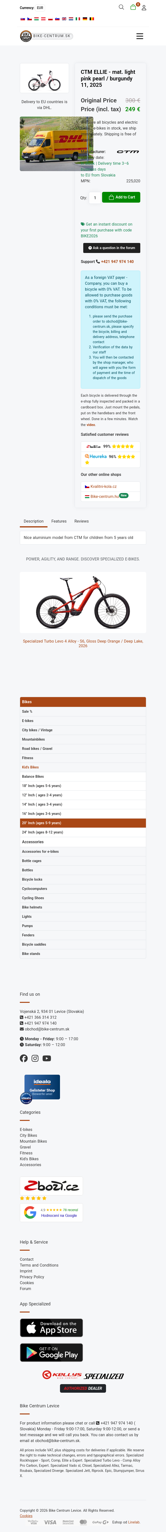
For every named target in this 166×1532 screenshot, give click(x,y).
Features (59, 521)
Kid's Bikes (29, 1159)
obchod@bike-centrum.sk (47, 1029)
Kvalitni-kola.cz (101, 486)
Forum (25, 1288)
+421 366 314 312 (40, 1017)
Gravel (25, 1147)
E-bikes (26, 1129)
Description (34, 521)
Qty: (83, 198)
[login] (142, 7)
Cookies (27, 1282)
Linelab (134, 1522)
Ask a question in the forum (111, 248)
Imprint (26, 1271)
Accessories (30, 1164)
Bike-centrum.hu (102, 496)
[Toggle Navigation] (114, 36)
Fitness (26, 1153)
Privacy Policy (32, 1277)
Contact (27, 1259)
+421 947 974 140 (117, 261)
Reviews (81, 521)
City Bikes (28, 1135)
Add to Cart (121, 197)
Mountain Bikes (33, 1141)
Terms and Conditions (39, 1265)
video (91, 425)
